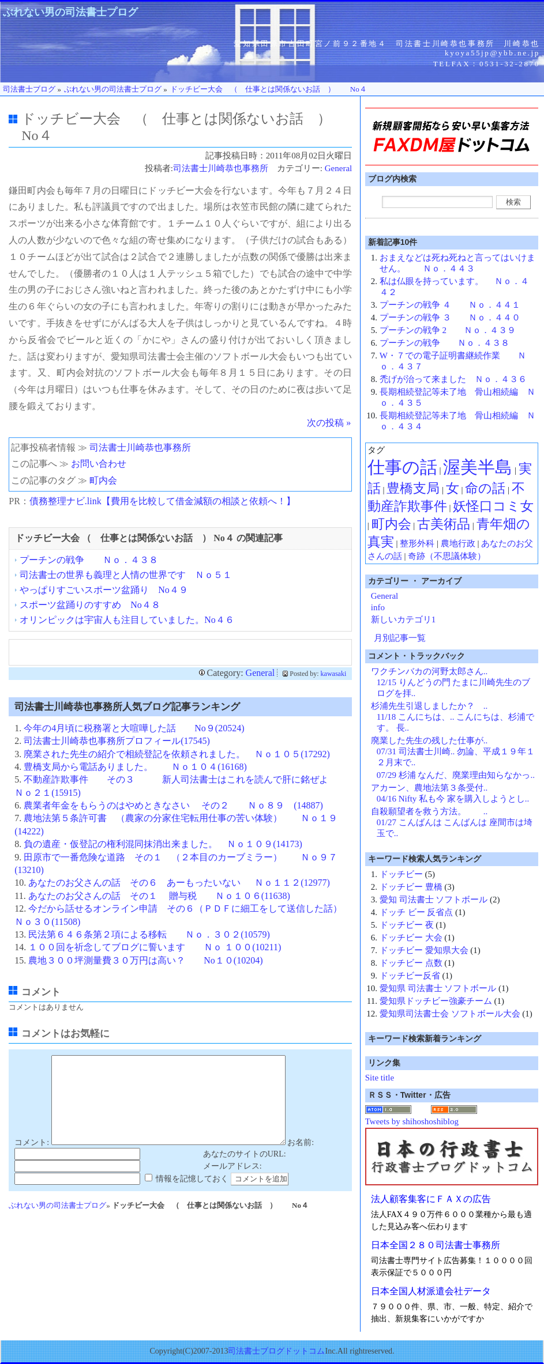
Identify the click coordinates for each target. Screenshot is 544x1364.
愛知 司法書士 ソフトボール (434, 899)
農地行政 (458, 543)
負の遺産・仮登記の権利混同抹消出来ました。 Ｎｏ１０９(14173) (163, 844)
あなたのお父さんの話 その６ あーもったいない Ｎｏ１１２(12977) (179, 882)
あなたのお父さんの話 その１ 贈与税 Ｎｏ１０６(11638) (159, 896)
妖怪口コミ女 (493, 506)
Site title (379, 1077)
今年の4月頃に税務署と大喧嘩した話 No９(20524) (134, 728)
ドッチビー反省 (410, 975)
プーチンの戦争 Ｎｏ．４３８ (89, 560)
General (338, 168)
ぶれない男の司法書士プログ (70, 12)
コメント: (31, 1159)
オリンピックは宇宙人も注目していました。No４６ (127, 620)
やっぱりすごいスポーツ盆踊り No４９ (104, 590)
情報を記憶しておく (192, 1196)
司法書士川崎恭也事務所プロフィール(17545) (117, 741)
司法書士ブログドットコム (276, 1351)
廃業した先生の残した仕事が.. (429, 740)
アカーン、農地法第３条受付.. (429, 787)
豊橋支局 (413, 488)
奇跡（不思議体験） (447, 556)
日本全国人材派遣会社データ (431, 1291)
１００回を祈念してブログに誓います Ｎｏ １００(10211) (154, 947)
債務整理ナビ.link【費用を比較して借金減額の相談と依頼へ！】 (162, 501)
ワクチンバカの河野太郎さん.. (429, 671)
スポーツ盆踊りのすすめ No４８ (90, 605)
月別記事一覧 (400, 638)
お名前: (300, 1159)
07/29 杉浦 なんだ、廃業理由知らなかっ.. (456, 775)
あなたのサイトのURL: (244, 1171)
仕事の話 (402, 467)
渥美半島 (477, 467)
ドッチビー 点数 (411, 963)
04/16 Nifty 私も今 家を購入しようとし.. (453, 798)
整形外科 (417, 543)
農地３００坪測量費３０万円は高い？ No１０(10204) (145, 960)
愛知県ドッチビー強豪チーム (436, 1001)
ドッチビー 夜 (407, 925)
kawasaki (334, 674)
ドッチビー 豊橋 (411, 886)
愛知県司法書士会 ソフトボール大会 (450, 1013)
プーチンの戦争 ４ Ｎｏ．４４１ (450, 304)
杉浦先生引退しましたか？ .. (429, 706)
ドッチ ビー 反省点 (416, 912)
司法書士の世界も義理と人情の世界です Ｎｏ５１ (126, 575)
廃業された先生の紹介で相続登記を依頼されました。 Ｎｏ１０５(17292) (177, 754)
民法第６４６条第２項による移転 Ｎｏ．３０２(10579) (149, 934)
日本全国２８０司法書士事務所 (435, 1245)
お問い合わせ (98, 463)
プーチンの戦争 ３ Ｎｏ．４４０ (450, 317)
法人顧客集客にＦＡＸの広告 (431, 1199)
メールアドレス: (232, 1183)
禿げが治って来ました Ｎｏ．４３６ (453, 379)
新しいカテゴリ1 (403, 619)
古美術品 (443, 524)
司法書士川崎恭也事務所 (220, 168)
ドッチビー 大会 (411, 937)
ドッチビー (401, 874)
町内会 (103, 480)
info (378, 607)
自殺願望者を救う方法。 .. (429, 811)
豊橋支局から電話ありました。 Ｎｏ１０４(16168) (135, 767)
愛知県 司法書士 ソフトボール (438, 988)
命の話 (485, 488)
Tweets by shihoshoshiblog (412, 1121)
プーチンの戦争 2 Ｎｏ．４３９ (448, 330)
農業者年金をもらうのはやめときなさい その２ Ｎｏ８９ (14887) (173, 805)
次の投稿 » (329, 423)
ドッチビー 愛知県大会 (424, 950)
